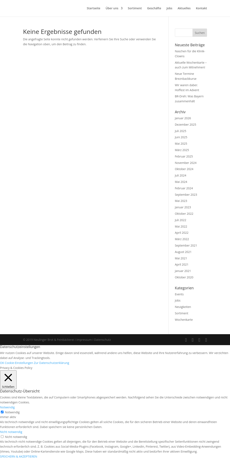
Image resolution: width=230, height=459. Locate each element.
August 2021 (183, 252)
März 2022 (182, 239)
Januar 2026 (183, 118)
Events (179, 294)
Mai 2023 (181, 201)
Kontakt (201, 8)
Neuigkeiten (183, 307)
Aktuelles (184, 8)
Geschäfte (154, 8)
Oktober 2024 (184, 169)
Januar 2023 (183, 207)
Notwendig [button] (7, 407)
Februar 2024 (184, 188)
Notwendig (12, 412)
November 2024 (186, 163)
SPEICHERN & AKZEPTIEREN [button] (18, 456)
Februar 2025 (184, 156)
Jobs (169, 8)
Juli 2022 (180, 220)
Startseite (93, 8)
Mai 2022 (181, 226)
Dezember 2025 (185, 124)
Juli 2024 (180, 175)
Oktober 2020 (184, 277)
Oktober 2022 (184, 214)
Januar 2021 (183, 271)
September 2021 (186, 245)
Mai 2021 (181, 258)
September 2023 (186, 195)
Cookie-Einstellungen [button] (19, 363)
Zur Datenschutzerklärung (51, 363)
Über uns (112, 8)
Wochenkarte (184, 320)
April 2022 (182, 233)
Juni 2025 (181, 137)
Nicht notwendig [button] (11, 432)
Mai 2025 (181, 143)
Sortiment (135, 8)
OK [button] (2, 363)
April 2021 (182, 264)
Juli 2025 (180, 131)
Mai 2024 (181, 182)
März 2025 (182, 150)
